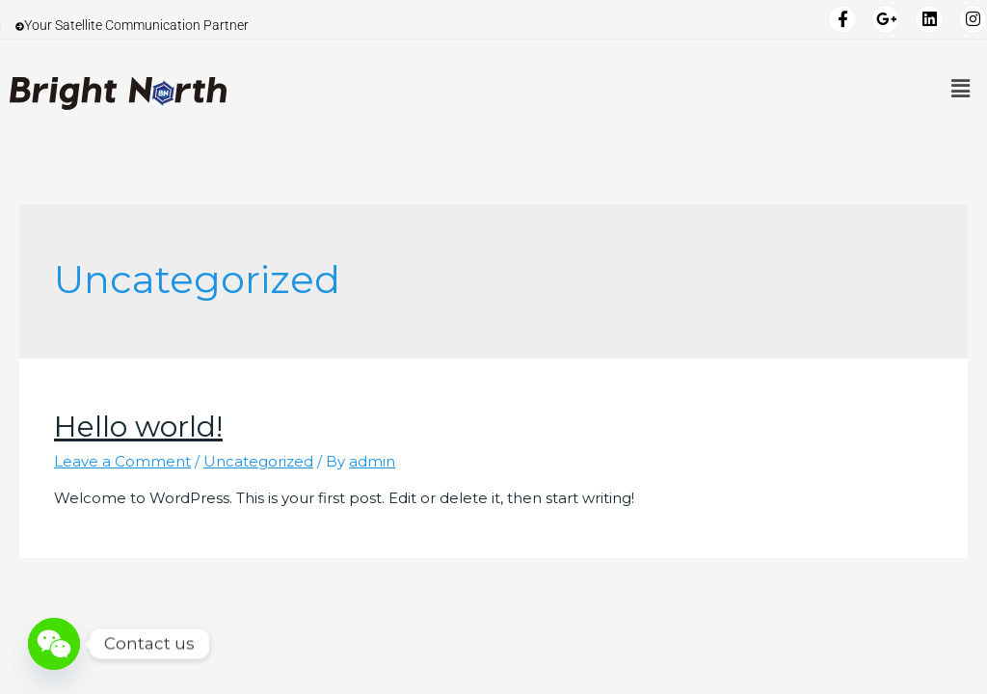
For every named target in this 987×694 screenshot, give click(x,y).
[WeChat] (54, 644)
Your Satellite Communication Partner (132, 26)
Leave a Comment (122, 461)
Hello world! (138, 426)
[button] (961, 88)
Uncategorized (258, 461)
